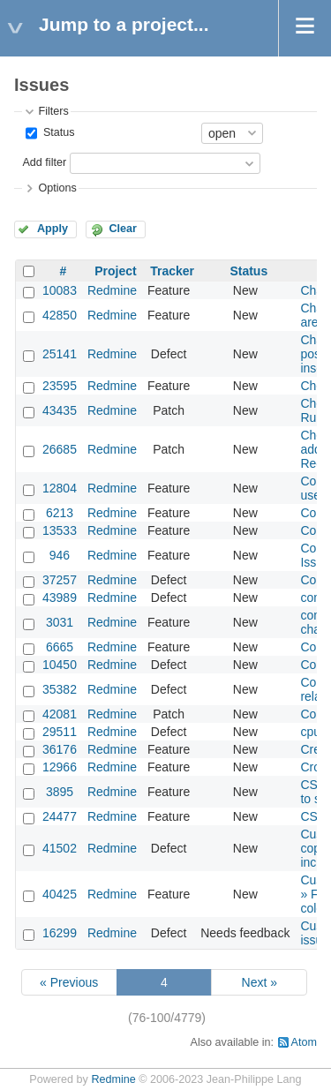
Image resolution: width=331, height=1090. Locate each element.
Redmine (112, 290)
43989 (59, 597)
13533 (59, 530)
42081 (59, 714)
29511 (59, 732)
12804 (59, 488)
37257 (59, 580)
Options (57, 188)
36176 (59, 749)
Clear (123, 228)
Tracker (172, 271)
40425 (59, 894)
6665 (59, 647)
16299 (59, 933)
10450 (59, 665)
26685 (59, 449)
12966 (59, 767)
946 (59, 555)
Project (115, 271)
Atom (304, 1042)
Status (57, 132)
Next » (259, 982)
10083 (59, 290)
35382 (59, 689)
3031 (59, 622)
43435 (59, 410)
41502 (59, 848)
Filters (53, 111)
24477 (59, 816)
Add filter (44, 162)
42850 (59, 315)
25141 (59, 354)
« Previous (69, 982)
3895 (59, 792)
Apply (52, 228)
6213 (59, 513)
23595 (59, 386)
